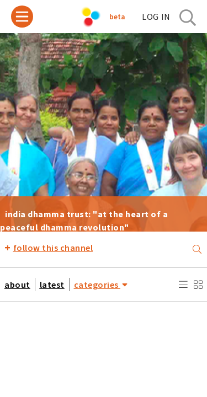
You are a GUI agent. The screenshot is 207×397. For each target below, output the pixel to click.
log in (156, 16)
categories (101, 284)
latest (52, 284)
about (17, 284)
